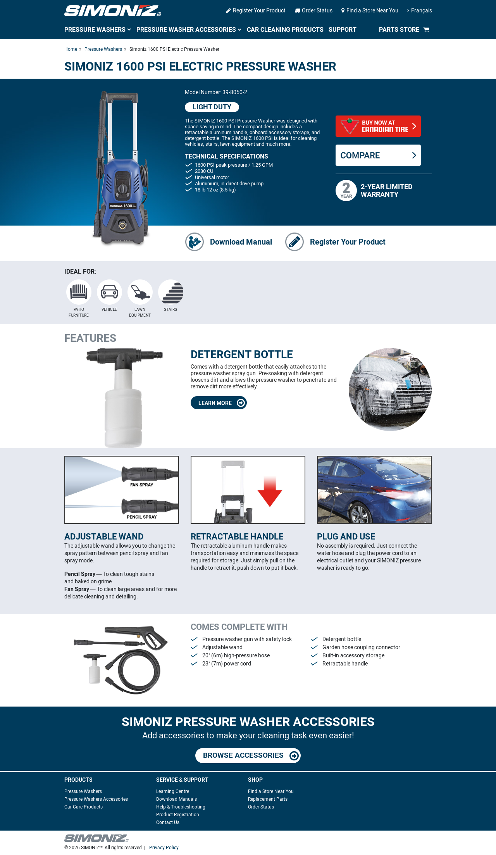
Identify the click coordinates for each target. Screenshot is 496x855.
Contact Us (167, 822)
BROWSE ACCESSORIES (251, 755)
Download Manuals (176, 799)
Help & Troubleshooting (180, 807)
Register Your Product (256, 10)
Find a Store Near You (369, 10)
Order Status (313, 10)
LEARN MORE (221, 402)
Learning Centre (172, 791)
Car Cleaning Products (285, 29)
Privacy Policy (164, 847)
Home (70, 49)
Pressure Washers (95, 29)
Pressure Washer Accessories (186, 29)
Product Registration (177, 814)
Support (342, 29)
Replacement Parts (268, 799)
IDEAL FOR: (80, 271)
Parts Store (399, 29)
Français (419, 10)
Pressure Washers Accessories (96, 799)
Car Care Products (83, 807)
